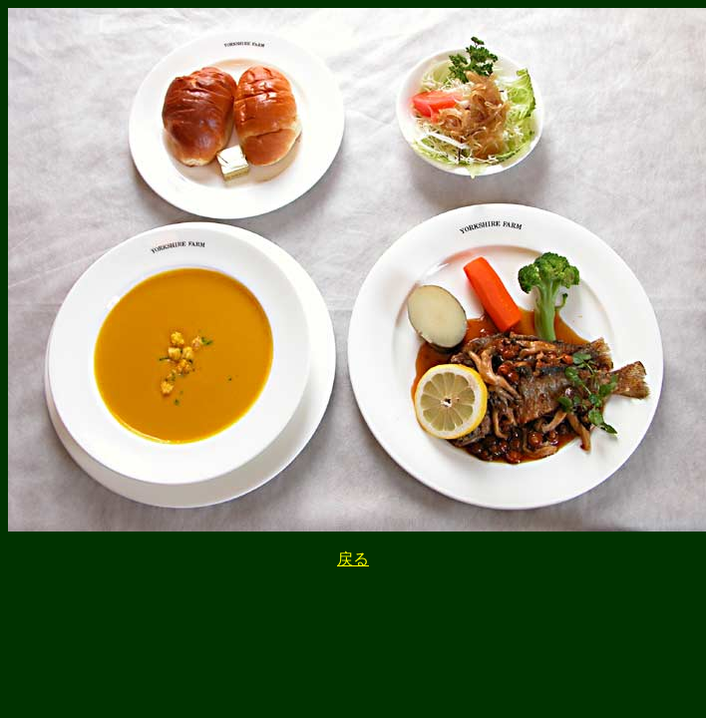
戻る (353, 558)
